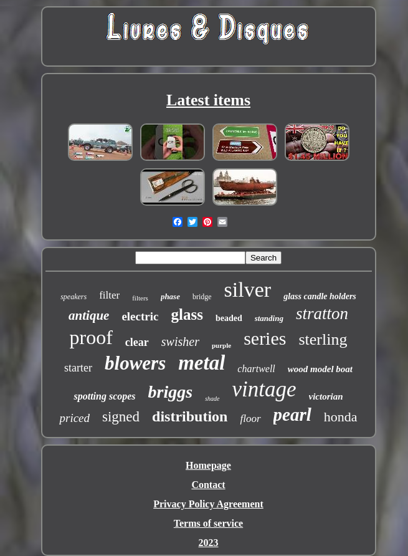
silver (248, 289)
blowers (135, 363)
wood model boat (320, 369)
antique (89, 315)
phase (170, 296)
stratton (322, 313)
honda (341, 416)
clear (137, 342)
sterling (322, 339)
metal (201, 363)
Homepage (208, 465)
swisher (180, 341)
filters (140, 298)
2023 (209, 542)
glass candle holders (319, 296)
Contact (208, 484)
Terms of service (208, 523)
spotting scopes (104, 396)
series (265, 338)
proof (91, 337)
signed (121, 416)
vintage (264, 389)
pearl (292, 414)
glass (186, 314)
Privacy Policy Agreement (208, 504)
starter (78, 368)
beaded (229, 318)
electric (139, 316)
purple (221, 345)
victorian (326, 396)
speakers (73, 296)
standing (269, 318)
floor (250, 418)
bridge (202, 296)
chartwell (256, 368)
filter (109, 295)
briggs (170, 391)
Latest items (208, 100)
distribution (189, 416)
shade (212, 398)
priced (74, 417)
